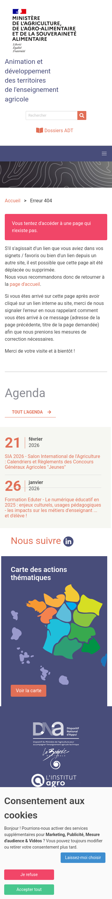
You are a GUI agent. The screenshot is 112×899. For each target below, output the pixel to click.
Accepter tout (29, 889)
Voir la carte (28, 690)
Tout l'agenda (27, 412)
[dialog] (56, 843)
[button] (104, 153)
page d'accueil (25, 284)
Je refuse (29, 874)
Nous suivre (42, 540)
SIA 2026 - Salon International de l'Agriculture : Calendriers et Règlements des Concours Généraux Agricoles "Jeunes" (52, 462)
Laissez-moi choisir (83, 857)
